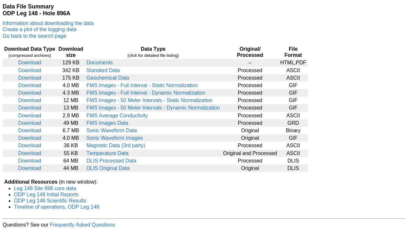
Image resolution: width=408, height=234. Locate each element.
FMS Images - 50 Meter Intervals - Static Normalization (150, 100)
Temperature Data (108, 153)
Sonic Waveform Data (112, 130)
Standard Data (103, 70)
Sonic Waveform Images (115, 138)
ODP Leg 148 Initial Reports (46, 194)
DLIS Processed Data (111, 160)
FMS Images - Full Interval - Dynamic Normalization (146, 93)
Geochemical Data (108, 78)
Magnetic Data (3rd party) (116, 145)
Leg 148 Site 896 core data (45, 188)
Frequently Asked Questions (82, 225)
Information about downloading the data (48, 23)
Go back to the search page (34, 36)
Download (29, 62)
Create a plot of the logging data (39, 29)
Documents (100, 62)
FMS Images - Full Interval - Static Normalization (142, 85)
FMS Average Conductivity (117, 115)
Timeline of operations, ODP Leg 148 (56, 207)
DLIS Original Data (108, 168)
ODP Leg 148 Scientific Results (50, 200)
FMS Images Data (107, 123)
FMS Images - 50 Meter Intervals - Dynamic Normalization (153, 107)
